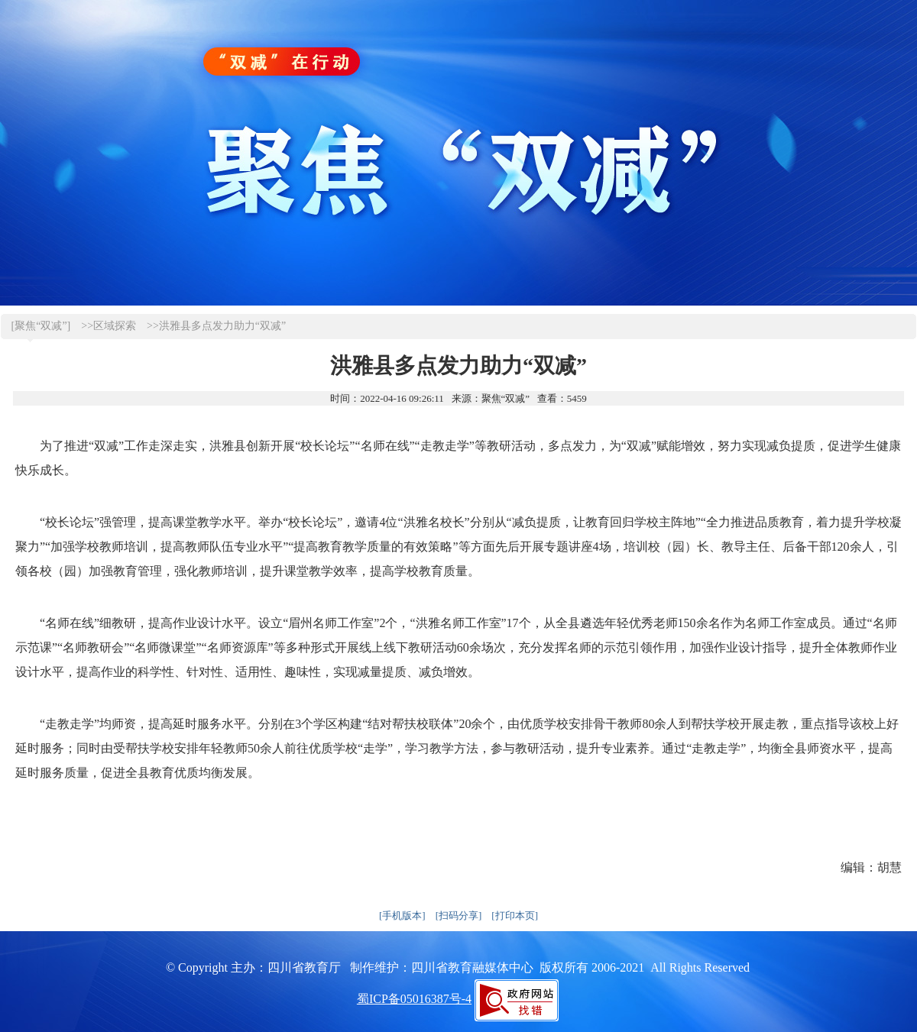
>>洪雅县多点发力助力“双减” (216, 326)
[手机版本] (402, 915)
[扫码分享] (459, 915)
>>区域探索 (108, 326)
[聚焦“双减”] (41, 326)
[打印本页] (514, 915)
